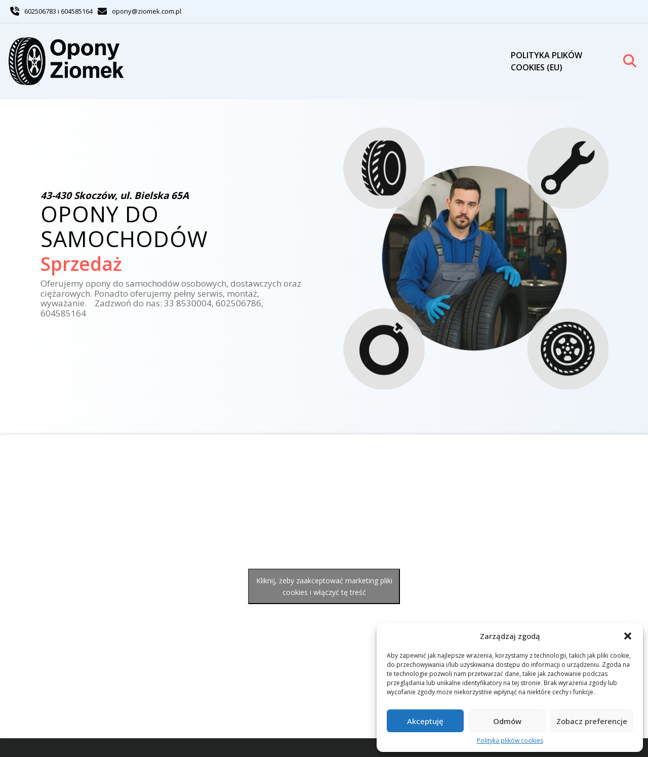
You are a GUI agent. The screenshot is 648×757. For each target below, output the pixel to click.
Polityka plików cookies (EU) (546, 61)
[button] (628, 636)
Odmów (507, 721)
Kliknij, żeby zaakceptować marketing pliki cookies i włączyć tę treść (324, 586)
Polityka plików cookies (510, 740)
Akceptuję (425, 721)
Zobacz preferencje (591, 721)
